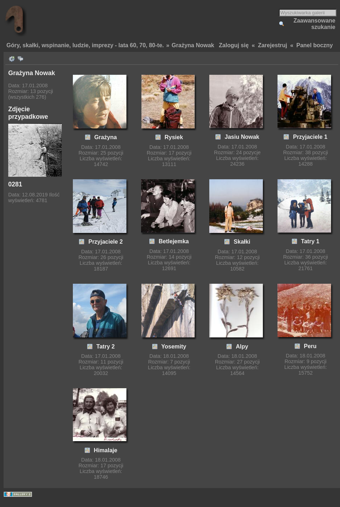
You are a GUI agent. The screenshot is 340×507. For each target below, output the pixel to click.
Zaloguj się (234, 45)
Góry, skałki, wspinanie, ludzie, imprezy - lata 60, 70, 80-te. (85, 45)
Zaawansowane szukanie (314, 24)
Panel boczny (314, 45)
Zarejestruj (272, 45)
